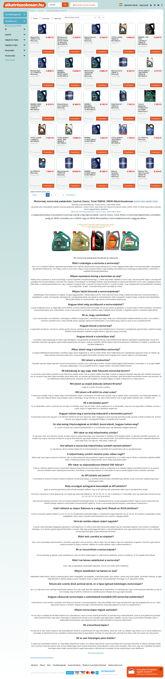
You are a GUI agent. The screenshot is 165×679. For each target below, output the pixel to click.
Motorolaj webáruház (96, 653)
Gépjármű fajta (11, 40)
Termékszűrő (11, 21)
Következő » (71, 195)
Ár (6, 29)
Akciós (34, 18)
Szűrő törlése (10, 60)
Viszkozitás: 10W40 (13, 26)
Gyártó (8, 34)
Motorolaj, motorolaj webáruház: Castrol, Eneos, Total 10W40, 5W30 (96, 212)
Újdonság (56, 18)
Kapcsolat (144, 5)
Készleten (45, 18)
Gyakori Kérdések (74, 665)
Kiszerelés (9, 50)
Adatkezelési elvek (115, 665)
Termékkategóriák (13, 14)
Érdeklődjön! (48, 52)
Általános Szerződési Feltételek (94, 665)
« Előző (34, 195)
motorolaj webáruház (146, 201)
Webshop (32, 10)
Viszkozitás (10, 55)
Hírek (49, 665)
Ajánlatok (34, 665)
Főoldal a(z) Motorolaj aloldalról (42, 658)
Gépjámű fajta (11, 45)
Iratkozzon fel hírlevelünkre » (147, 674)
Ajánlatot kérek (131, 5)
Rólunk (42, 665)
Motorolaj (41, 10)
